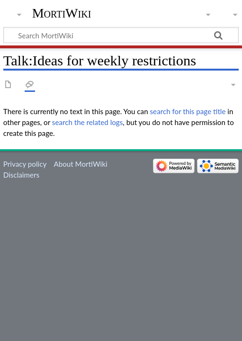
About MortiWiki (80, 164)
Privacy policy (24, 164)
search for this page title (188, 111)
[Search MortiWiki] (121, 35)
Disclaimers (21, 174)
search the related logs (87, 122)
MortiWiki (61, 13)
